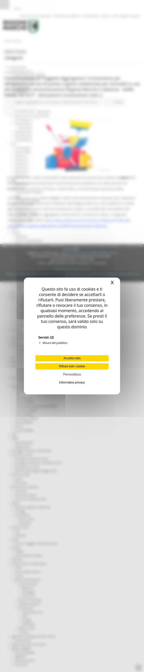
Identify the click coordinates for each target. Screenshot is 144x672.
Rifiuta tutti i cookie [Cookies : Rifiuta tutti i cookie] (72, 366)
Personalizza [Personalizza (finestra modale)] (72, 374)
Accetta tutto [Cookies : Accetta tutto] (72, 358)
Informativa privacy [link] (72, 382)
